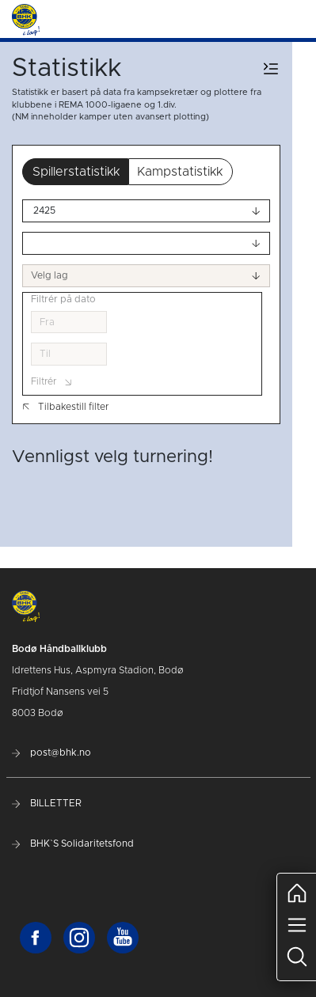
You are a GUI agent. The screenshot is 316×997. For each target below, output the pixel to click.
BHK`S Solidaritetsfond (73, 843)
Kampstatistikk (180, 171)
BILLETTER (47, 803)
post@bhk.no (51, 752)
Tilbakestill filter (65, 406)
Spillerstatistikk (76, 171)
